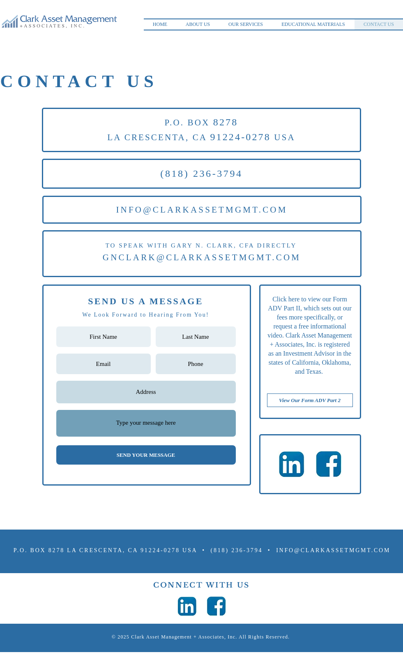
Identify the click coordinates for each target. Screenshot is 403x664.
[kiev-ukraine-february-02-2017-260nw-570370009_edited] (291, 464)
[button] (198, 24)
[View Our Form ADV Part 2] (310, 400)
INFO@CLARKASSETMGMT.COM (201, 210)
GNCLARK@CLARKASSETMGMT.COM (202, 257)
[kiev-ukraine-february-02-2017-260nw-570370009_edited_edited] (328, 464)
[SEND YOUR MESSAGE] (146, 455)
